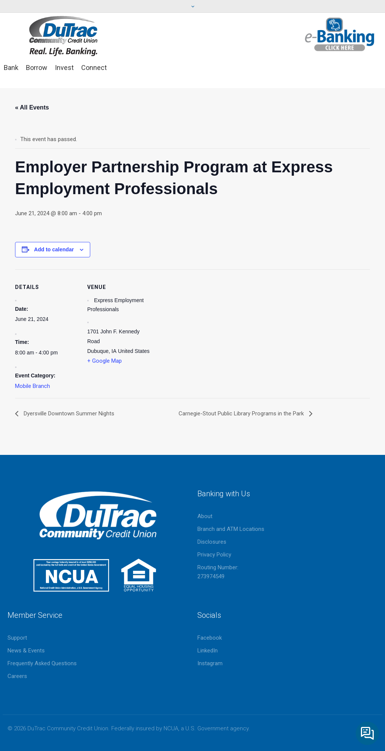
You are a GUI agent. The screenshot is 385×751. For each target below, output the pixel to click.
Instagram (210, 663)
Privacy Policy (214, 554)
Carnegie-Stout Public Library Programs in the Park (242, 413)
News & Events (26, 650)
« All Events (32, 107)
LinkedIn (207, 650)
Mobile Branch (32, 386)
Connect (94, 67)
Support (17, 637)
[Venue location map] (199, 321)
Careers (17, 676)
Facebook (209, 637)
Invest (64, 67)
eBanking (339, 34)
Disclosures (211, 541)
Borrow (36, 67)
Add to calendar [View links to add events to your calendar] (54, 249)
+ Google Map (104, 360)
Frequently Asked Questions (42, 663)
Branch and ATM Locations (230, 529)
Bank (11, 67)
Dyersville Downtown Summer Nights (68, 413)
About (204, 516)
